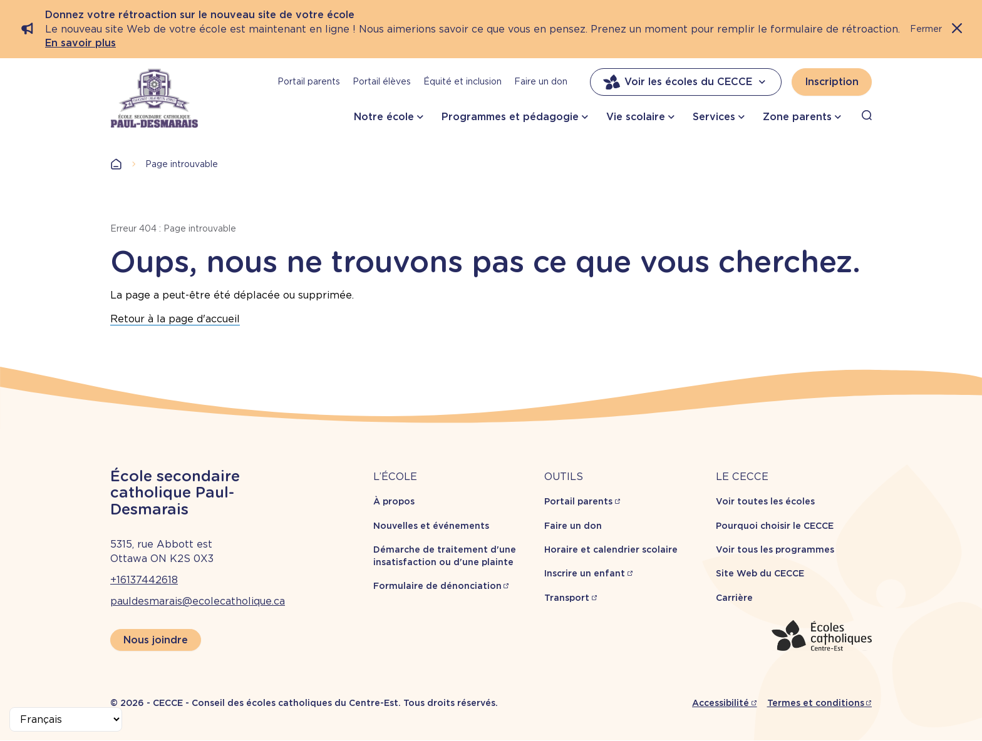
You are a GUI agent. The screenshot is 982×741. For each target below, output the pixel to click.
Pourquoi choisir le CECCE (775, 526)
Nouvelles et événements (431, 526)
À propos (394, 501)
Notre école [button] (384, 117)
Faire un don (540, 81)
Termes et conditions (815, 703)
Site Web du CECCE (760, 573)
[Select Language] (65, 719)
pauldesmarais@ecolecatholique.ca (197, 601)
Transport (566, 598)
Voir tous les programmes (775, 549)
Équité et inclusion (462, 81)
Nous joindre (155, 640)
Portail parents (308, 81)
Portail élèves (382, 81)
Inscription (832, 82)
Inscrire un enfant (584, 573)
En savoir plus (80, 43)
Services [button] (714, 117)
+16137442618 (144, 580)
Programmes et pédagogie (510, 117)
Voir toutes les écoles (765, 501)
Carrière (734, 598)
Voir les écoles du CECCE (685, 82)
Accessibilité (720, 703)
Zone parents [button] (797, 117)
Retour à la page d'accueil (175, 319)
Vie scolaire (635, 117)
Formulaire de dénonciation (437, 586)
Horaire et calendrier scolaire (611, 549)
